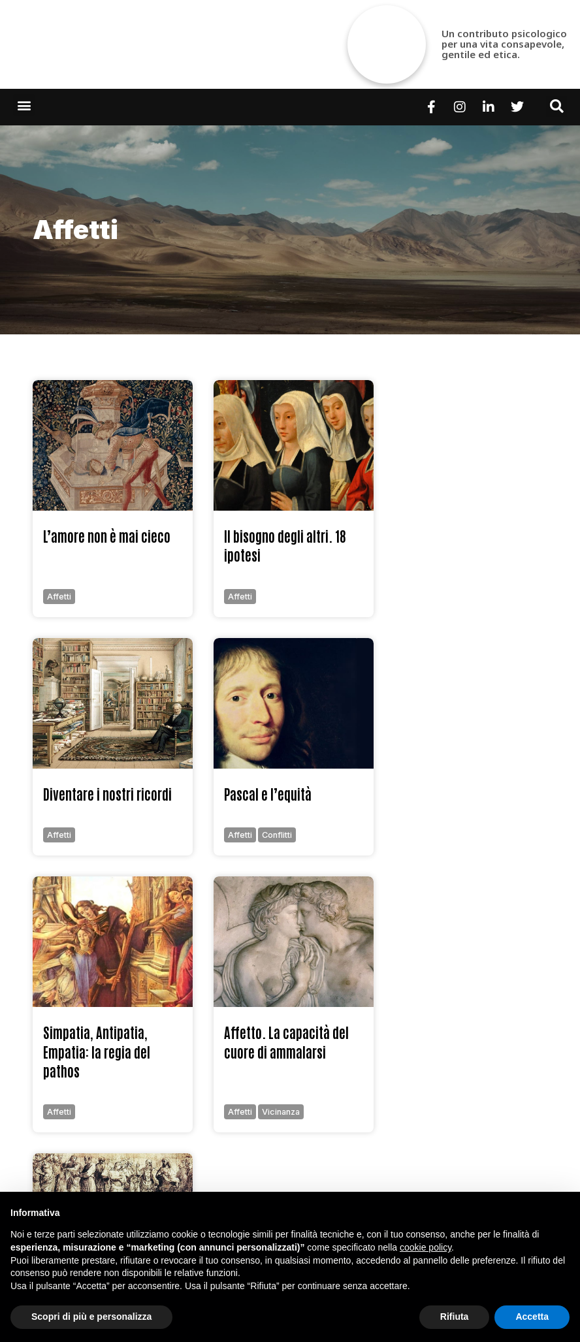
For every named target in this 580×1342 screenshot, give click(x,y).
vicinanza (281, 1112)
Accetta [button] (532, 1316)
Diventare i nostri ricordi (107, 794)
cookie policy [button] (425, 1247)
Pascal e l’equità (268, 794)
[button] (24, 105)
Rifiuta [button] (454, 1316)
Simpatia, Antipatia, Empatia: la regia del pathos (96, 1051)
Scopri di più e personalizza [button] (91, 1316)
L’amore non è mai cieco (106, 536)
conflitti (277, 835)
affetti (75, 230)
